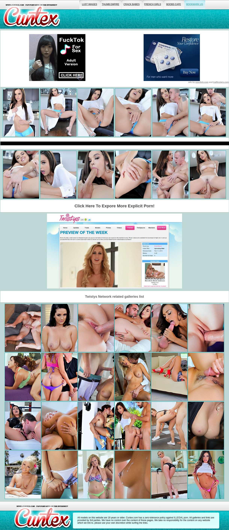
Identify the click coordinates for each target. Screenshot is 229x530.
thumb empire (110, 4)
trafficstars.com (221, 82)
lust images (89, 4)
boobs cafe (173, 4)
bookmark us (194, 4)
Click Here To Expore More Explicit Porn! (114, 206)
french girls (152, 4)
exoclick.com (201, 82)
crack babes (131, 4)
